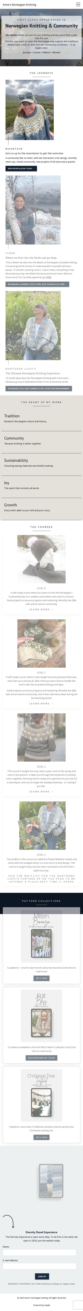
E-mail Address (10, 1260)
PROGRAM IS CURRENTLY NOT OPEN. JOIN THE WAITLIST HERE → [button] (37, 284)
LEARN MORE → (41, 609)
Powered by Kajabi (41, 1305)
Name (6, 1246)
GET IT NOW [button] (41, 978)
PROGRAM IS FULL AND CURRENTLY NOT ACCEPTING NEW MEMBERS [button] (38, 388)
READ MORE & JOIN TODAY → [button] (21, 168)
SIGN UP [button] (42, 1276)
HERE (48, 277)
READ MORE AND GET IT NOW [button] (41, 1058)
